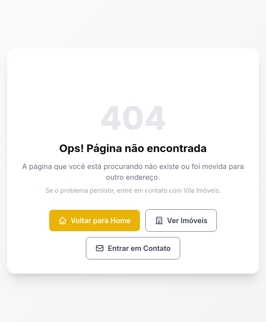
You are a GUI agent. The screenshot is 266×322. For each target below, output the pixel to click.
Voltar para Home (94, 220)
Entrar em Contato (132, 248)
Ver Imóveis (181, 220)
